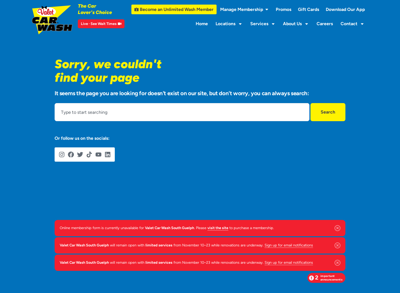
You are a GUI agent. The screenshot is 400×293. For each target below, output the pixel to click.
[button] (326, 278)
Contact (353, 24)
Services (263, 24)
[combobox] (182, 112)
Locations (229, 24)
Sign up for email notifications (289, 245)
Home (202, 23)
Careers (325, 23)
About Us (296, 24)
